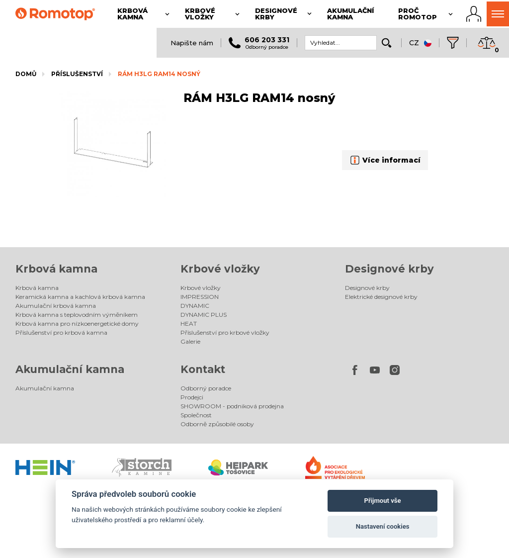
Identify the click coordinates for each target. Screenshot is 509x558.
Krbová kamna (56, 269)
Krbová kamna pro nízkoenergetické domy (77, 323)
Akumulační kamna (69, 369)
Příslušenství (77, 74)
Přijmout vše (382, 500)
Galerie (190, 341)
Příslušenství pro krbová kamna (61, 332)
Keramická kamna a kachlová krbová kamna (80, 296)
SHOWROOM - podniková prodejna (232, 406)
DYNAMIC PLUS (203, 314)
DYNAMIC (194, 305)
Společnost (196, 415)
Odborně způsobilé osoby (217, 424)
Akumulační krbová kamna (55, 305)
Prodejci (191, 397)
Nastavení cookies (383, 526)
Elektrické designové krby (381, 296)
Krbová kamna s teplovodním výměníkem (76, 314)
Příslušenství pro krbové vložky (224, 332)
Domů (25, 74)
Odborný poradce (205, 388)
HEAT (188, 323)
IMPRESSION (199, 296)
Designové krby (389, 269)
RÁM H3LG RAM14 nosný (159, 74)
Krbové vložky (220, 269)
